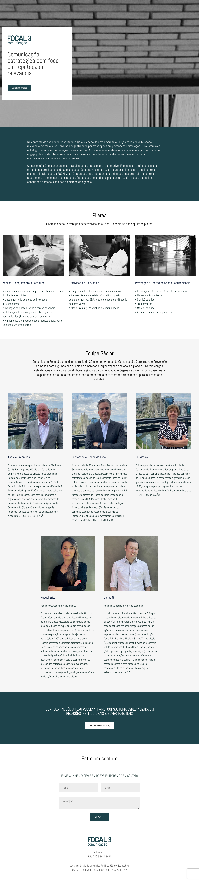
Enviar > (99, 817)
